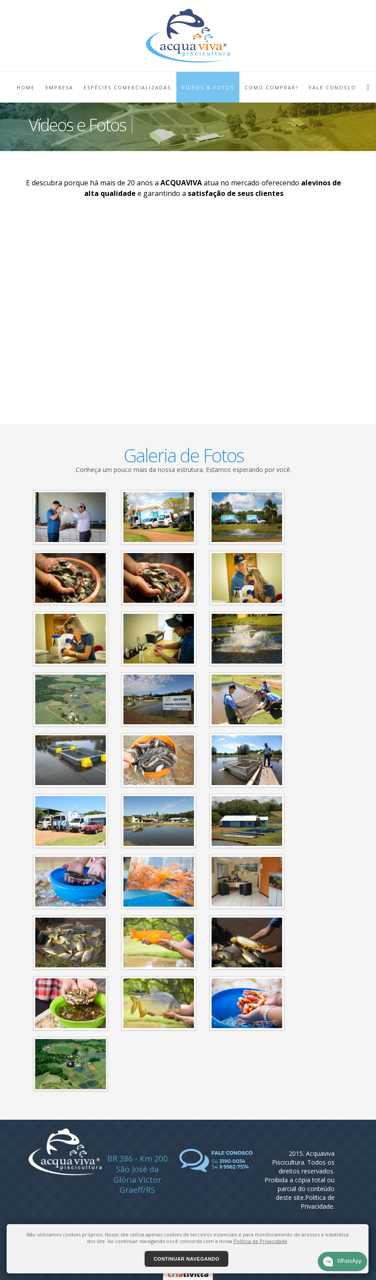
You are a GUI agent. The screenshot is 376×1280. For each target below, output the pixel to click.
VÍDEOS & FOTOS (208, 87)
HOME (26, 87)
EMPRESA (59, 87)
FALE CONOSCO (332, 87)
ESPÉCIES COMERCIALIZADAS (127, 87)
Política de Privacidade (260, 1241)
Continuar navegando (186, 1259)
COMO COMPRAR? (271, 87)
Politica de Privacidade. (318, 1201)
